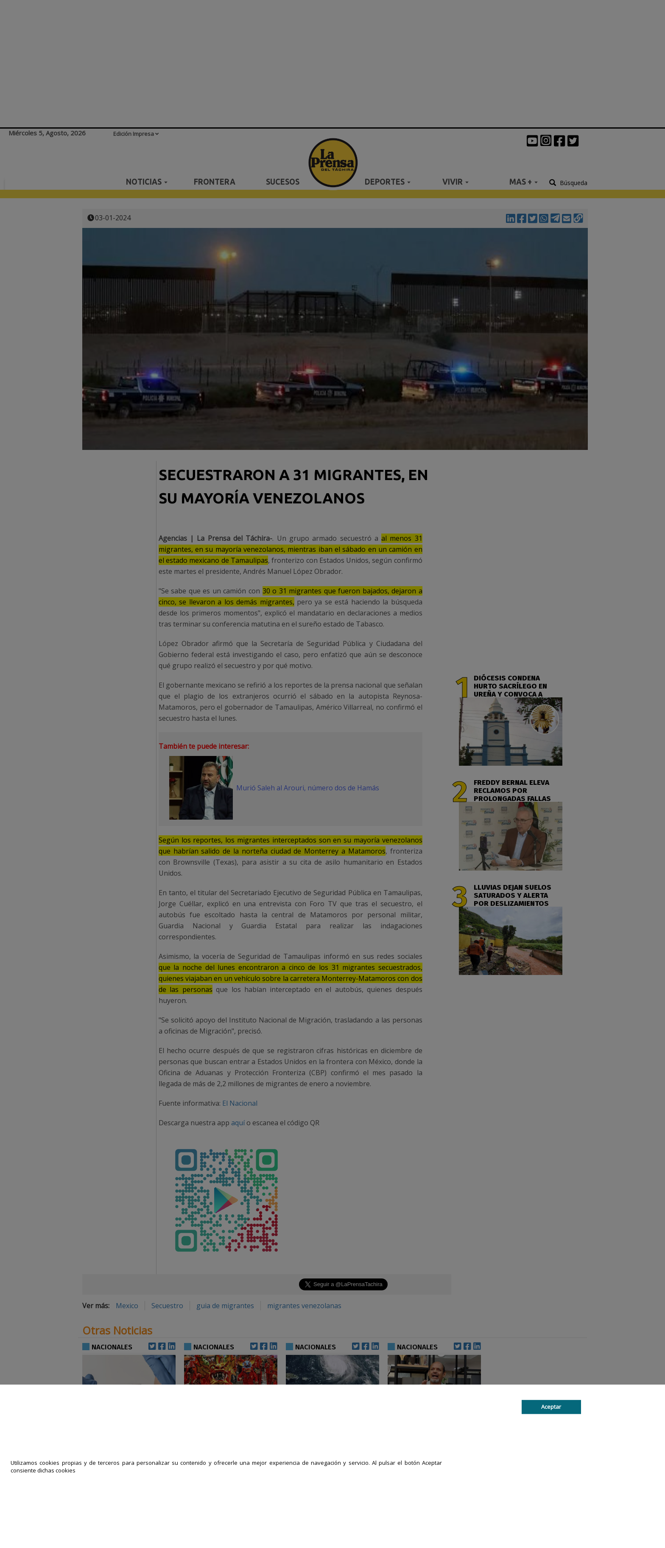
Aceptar (551, 1407)
